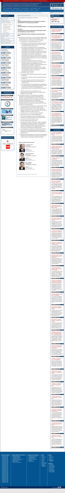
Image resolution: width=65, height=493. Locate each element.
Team (50, 458)
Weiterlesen (54, 33)
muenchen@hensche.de (7, 76)
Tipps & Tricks (15, 461)
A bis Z (43, 456)
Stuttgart (34, 12)
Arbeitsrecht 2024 (5, 458)
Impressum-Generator (5, 39)
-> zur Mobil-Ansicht (5, 15)
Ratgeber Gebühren (16, 460)
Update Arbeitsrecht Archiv (6, 42)
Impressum (51, 459)
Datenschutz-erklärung (51, 461)
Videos (3, 37)
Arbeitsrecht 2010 (5, 472)
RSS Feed (43, 462)
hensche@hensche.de (30, 151)
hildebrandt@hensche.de (30, 160)
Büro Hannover (52, 467)
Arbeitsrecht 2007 (5, 475)
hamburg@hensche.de (6, 61)
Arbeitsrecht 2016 (5, 466)
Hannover (17, 12)
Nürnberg (30, 12)
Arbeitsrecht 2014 (5, 468)
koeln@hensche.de (6, 71)
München (25, 12)
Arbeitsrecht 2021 (5, 461)
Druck (43, 458)
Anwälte (39, 12)
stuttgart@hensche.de (6, 86)
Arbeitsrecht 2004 (5, 479)
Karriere (43, 459)
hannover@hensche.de (7, 66)
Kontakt (43, 460)
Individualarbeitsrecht (6, 26)
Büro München (51, 469)
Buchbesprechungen (16, 456)
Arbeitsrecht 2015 (5, 467)
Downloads (44, 457)
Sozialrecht (30, 460)
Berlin (4, 12)
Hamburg (13, 12)
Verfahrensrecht (6, 32)
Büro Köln (51, 468)
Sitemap (43, 464)
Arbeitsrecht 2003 (5, 480)
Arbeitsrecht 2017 (5, 465)
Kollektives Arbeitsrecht (7, 29)
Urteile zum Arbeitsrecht (33, 8)
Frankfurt (8, 12)
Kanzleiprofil (51, 457)
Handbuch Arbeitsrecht (16, 8)
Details (7, 77)
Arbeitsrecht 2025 (5, 457)
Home (4, 8)
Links (43, 461)
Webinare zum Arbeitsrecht (6, 41)
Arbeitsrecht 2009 (5, 473)
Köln (21, 12)
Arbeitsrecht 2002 (5, 481)
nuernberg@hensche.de (7, 81)
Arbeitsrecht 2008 (5, 474)
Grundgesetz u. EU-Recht (7, 24)
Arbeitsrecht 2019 (5, 463)
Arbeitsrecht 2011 (5, 471)
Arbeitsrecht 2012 (5, 470)
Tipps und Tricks (4, 19)
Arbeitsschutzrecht (6, 27)
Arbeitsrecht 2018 (5, 464)
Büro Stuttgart (51, 471)
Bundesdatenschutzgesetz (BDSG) (28, 17)
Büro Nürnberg (51, 470)
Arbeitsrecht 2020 (5, 462)
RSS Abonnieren (4, 487)
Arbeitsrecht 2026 (5, 456)
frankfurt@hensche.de (6, 56)
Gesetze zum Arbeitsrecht (25, 8)
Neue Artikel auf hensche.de (18, 459)
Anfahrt (3, 77)
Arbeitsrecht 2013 (5, 469)
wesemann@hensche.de (30, 169)
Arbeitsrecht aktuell (9, 8)
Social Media (44, 463)
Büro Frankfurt (51, 465)
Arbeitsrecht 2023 (5, 459)
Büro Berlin (51, 464)
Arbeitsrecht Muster (5, 36)
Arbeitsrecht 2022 (5, 460)
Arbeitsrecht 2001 (5, 482)
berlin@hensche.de (6, 51)
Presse (39, 8)
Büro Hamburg (51, 466)
